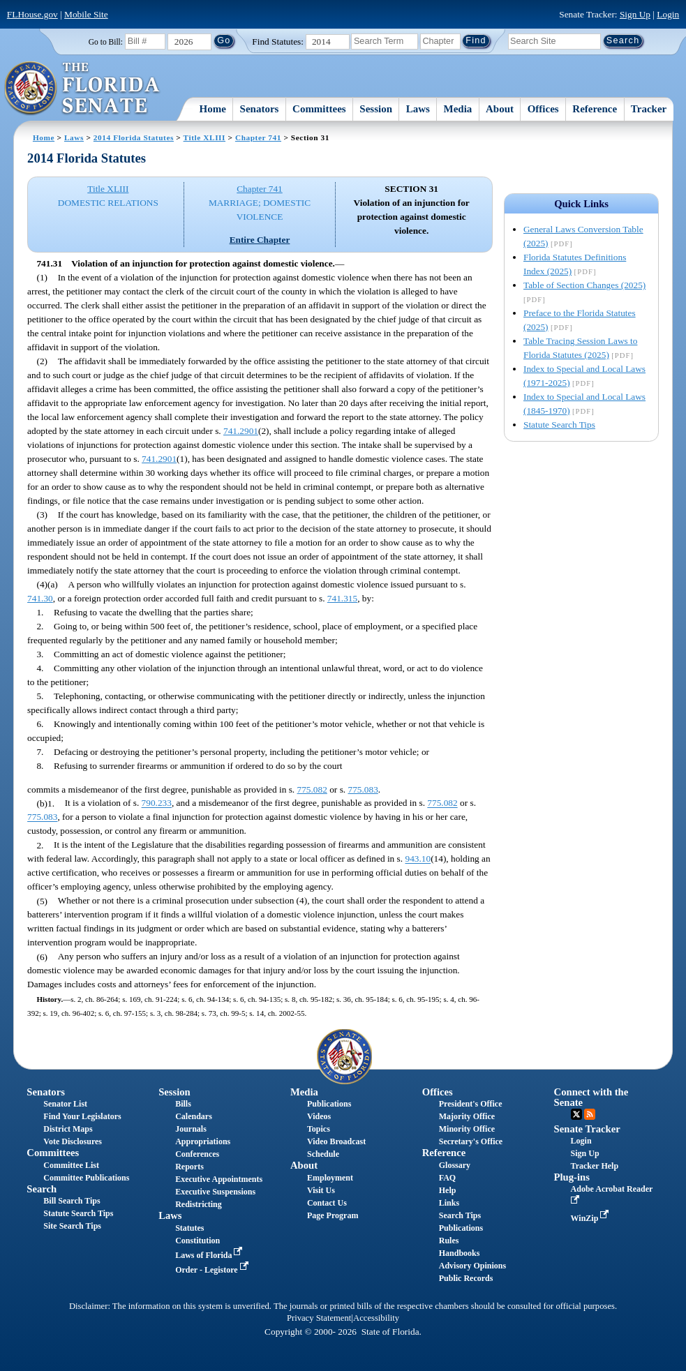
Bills (183, 1104)
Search (42, 1188)
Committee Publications (86, 1178)
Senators (259, 108)
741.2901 (240, 431)
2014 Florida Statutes (134, 137)
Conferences (197, 1154)
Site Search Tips (72, 1226)
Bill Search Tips (71, 1201)
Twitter (576, 1114)
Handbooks (459, 1253)
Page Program (332, 1215)
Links (449, 1203)
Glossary (454, 1165)
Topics (318, 1129)
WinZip (591, 1218)
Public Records (466, 1278)
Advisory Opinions (472, 1266)
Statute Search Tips (559, 424)
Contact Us (327, 1203)
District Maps (67, 1129)
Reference (594, 108)
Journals (191, 1129)
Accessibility (376, 1318)
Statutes (189, 1228)
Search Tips (460, 1215)
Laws (418, 108)
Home (213, 108)
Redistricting (198, 1204)
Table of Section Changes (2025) (584, 285)
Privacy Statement (319, 1318)
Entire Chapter (260, 239)
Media (458, 108)
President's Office (470, 1104)
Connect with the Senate (591, 1097)
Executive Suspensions (215, 1192)
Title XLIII (204, 137)
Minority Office (467, 1129)
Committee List (71, 1165)
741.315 (342, 598)
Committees (319, 108)
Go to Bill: (106, 42)
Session (375, 108)
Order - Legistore (213, 1270)
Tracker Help (595, 1166)
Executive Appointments (218, 1179)
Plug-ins (572, 1177)
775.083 (363, 789)
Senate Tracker (587, 1128)
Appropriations (202, 1141)
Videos (319, 1116)
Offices (543, 108)
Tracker (648, 108)
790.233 (157, 803)
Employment (330, 1178)
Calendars (193, 1116)
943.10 (418, 859)
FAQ (447, 1178)
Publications (329, 1104)
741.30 (40, 598)
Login (668, 14)
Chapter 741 (258, 137)
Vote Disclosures (72, 1141)
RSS (589, 1114)
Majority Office (467, 1116)
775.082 (312, 789)
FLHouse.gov (32, 14)
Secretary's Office (470, 1141)
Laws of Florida (210, 1255)
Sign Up (635, 14)
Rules (449, 1240)
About (500, 108)
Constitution (197, 1240)
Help (447, 1190)
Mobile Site (86, 14)
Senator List (65, 1104)
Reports (189, 1166)
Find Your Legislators (82, 1116)
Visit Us (321, 1190)
